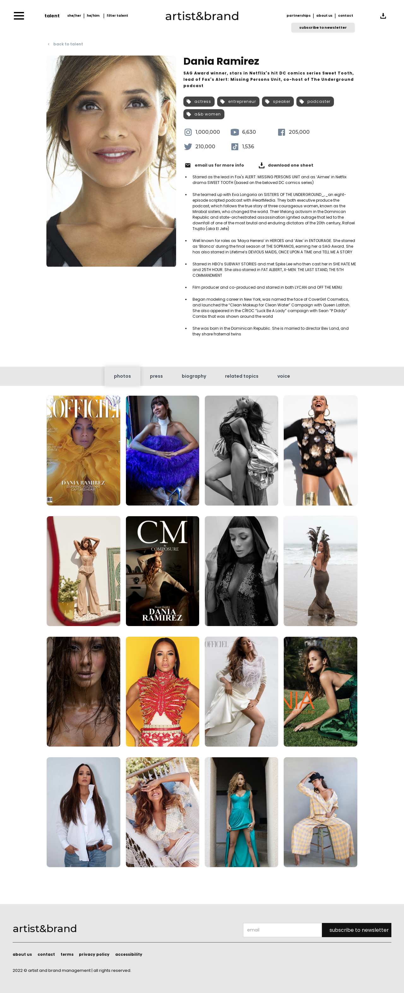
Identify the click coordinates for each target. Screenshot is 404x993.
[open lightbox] (83, 453)
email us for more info (219, 165)
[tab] (122, 376)
